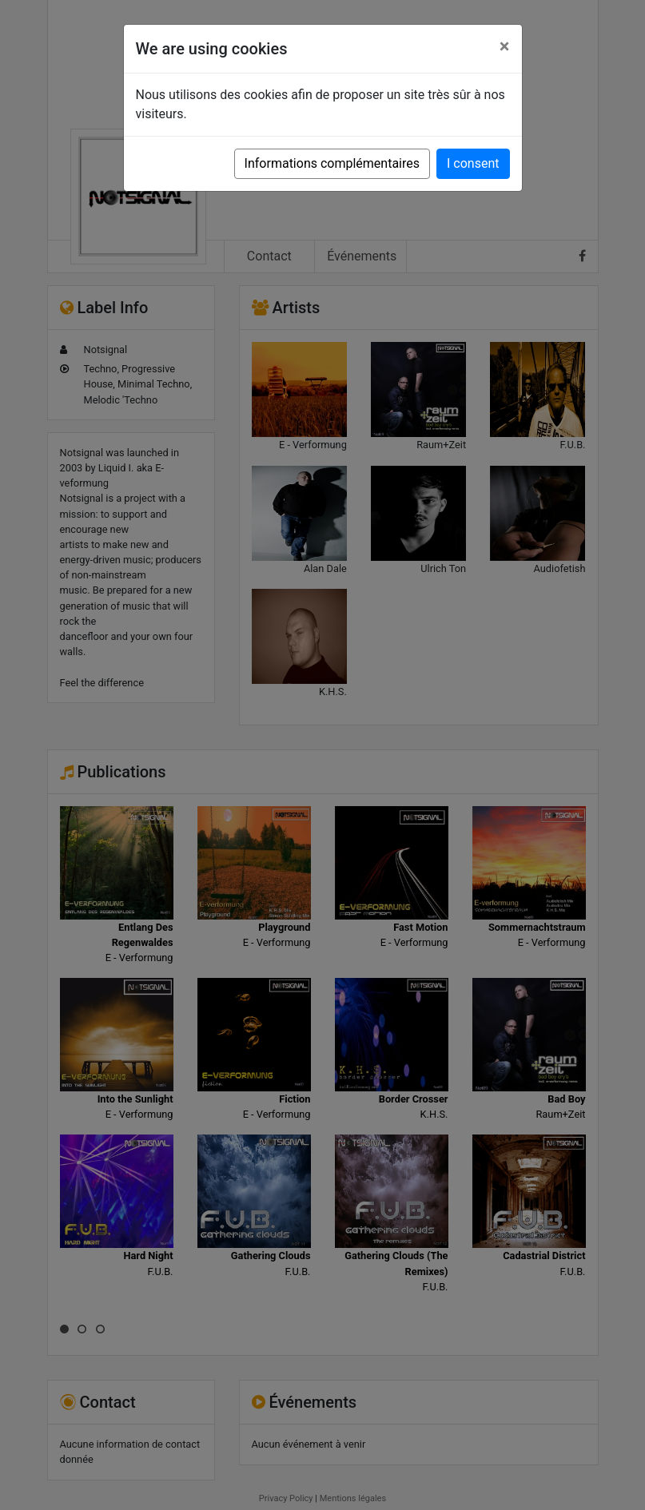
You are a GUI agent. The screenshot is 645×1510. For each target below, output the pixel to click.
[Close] (505, 46)
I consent (473, 163)
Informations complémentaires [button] (332, 163)
